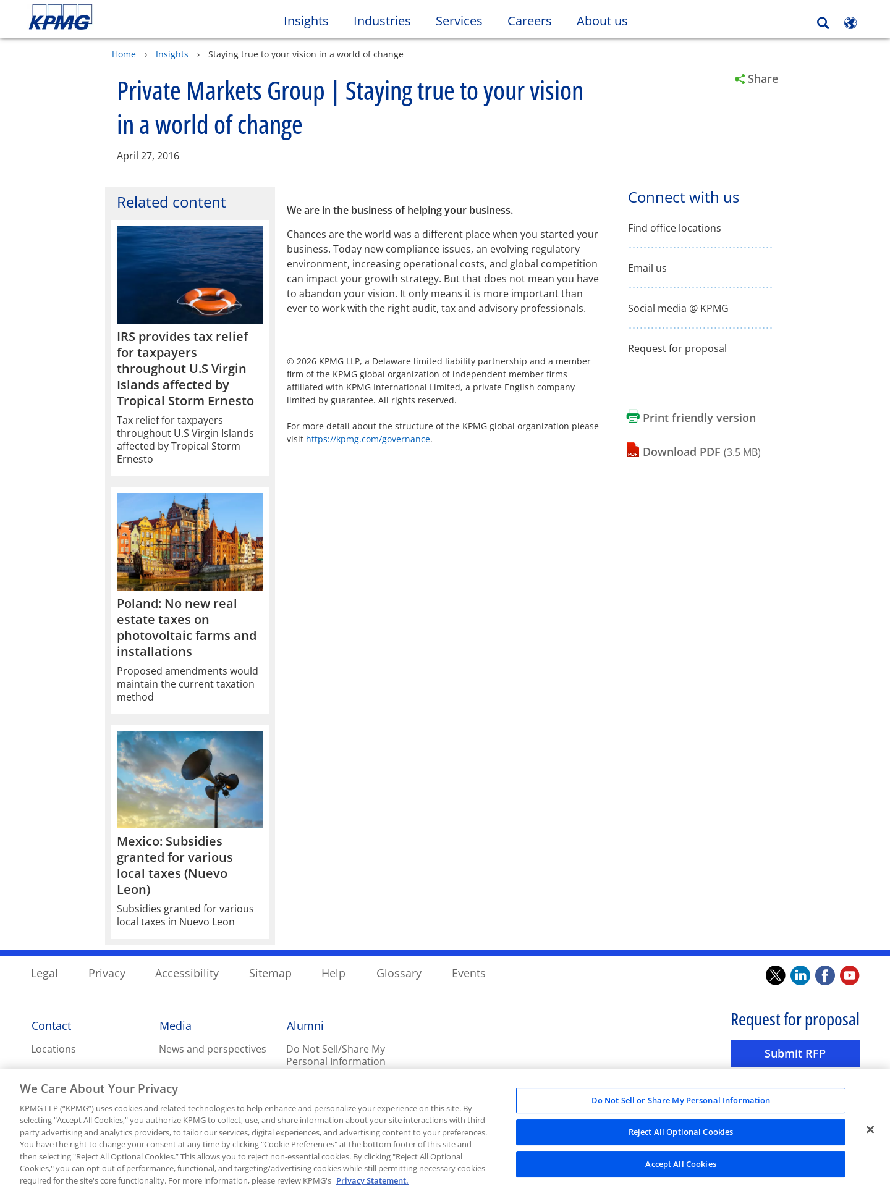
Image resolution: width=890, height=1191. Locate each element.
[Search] (823, 23)
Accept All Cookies (680, 1171)
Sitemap (270, 972)
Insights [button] (306, 20)
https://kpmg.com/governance (368, 438)
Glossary (399, 972)
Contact (51, 1024)
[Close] (870, 1137)
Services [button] (459, 20)
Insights (172, 53)
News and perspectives (212, 1048)
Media (175, 1024)
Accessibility (187, 972)
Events (469, 972)
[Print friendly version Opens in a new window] (691, 417)
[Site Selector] (850, 23)
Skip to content (108, 17)
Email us (647, 267)
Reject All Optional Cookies (681, 1140)
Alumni (305, 1024)
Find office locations (674, 227)
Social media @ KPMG (678, 307)
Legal (44, 972)
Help (333, 972)
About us (608, 20)
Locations (53, 1048)
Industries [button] (382, 20)
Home (124, 53)
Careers (535, 20)
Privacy (106, 972)
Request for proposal (677, 348)
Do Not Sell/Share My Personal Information (336, 1055)
